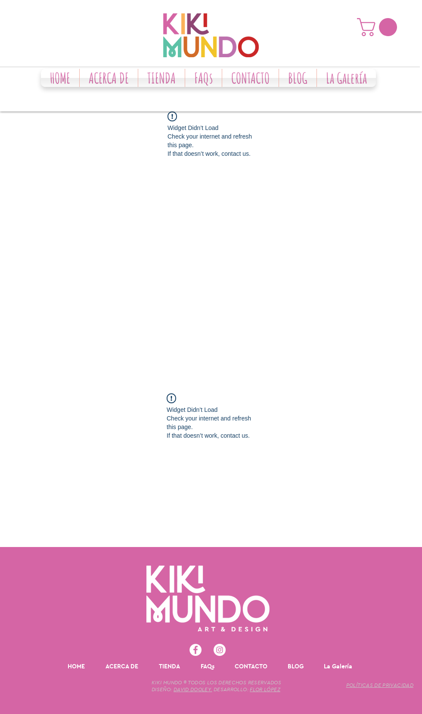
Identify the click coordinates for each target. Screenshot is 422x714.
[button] (379, 27)
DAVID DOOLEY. (193, 689)
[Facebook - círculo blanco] (195, 650)
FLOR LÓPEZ (265, 689)
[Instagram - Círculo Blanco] (220, 650)
